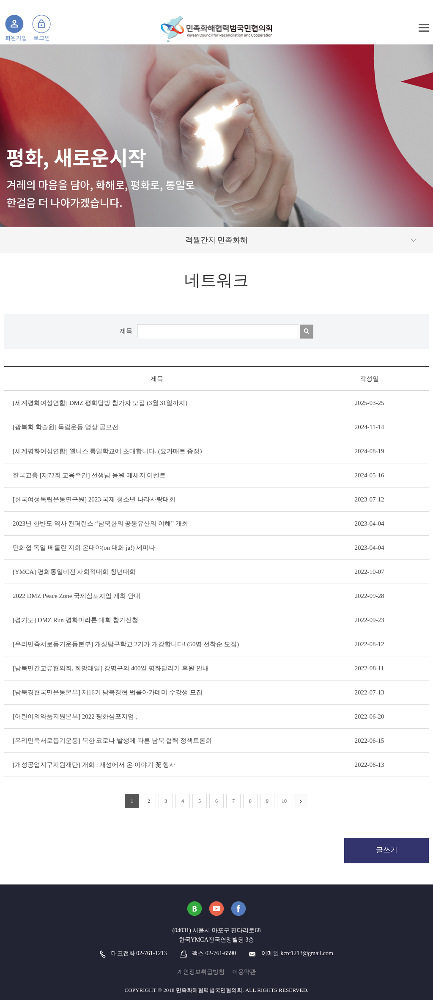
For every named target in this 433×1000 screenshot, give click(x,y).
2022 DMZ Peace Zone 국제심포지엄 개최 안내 (76, 595)
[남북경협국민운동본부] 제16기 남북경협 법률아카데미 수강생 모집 (108, 692)
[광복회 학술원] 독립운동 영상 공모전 (65, 427)
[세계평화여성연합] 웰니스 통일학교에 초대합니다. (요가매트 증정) (107, 451)
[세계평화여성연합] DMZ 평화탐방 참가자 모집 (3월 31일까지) (100, 402)
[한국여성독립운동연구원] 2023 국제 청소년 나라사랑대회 (94, 499)
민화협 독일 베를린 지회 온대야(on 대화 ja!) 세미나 (84, 547)
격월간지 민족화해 (216, 240)
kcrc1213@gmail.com (306, 953)
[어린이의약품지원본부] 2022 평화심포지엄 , (75, 716)
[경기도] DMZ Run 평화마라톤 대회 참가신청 (75, 620)
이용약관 (244, 972)
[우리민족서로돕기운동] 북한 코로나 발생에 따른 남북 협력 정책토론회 (112, 740)
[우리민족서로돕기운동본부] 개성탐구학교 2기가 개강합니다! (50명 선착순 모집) (126, 644)
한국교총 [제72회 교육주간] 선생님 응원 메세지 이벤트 (89, 475)
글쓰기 (386, 850)
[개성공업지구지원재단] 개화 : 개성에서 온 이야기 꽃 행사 (94, 764)
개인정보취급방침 (201, 972)
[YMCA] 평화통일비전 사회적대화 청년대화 (74, 571)
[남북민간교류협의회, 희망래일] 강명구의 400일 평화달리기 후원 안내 (111, 668)
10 (284, 801)
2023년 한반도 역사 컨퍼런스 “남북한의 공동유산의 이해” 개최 (100, 523)
